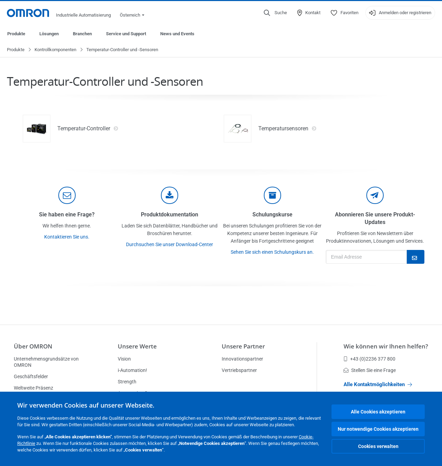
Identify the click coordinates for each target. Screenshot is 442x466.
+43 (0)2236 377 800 (369, 359)
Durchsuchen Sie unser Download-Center (169, 245)
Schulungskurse (272, 215)
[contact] (67, 195)
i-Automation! (132, 370)
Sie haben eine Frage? (67, 215)
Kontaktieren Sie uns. (66, 237)
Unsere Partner (243, 346)
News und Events (177, 33)
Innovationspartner (242, 359)
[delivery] (272, 195)
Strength (127, 381)
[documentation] (169, 195)
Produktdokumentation (169, 215)
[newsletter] (375, 195)
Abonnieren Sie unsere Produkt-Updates (375, 219)
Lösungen (49, 33)
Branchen (82, 33)
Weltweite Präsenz (33, 388)
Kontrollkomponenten (55, 50)
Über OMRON (33, 346)
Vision (124, 359)
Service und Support (126, 33)
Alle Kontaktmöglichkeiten (378, 384)
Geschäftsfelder (31, 376)
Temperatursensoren (287, 128)
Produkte (16, 33)
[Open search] (275, 12)
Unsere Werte (137, 346)
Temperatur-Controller (87, 128)
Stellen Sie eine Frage (370, 370)
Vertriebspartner (239, 370)
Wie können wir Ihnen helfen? (386, 346)
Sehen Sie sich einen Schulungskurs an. (272, 252)
